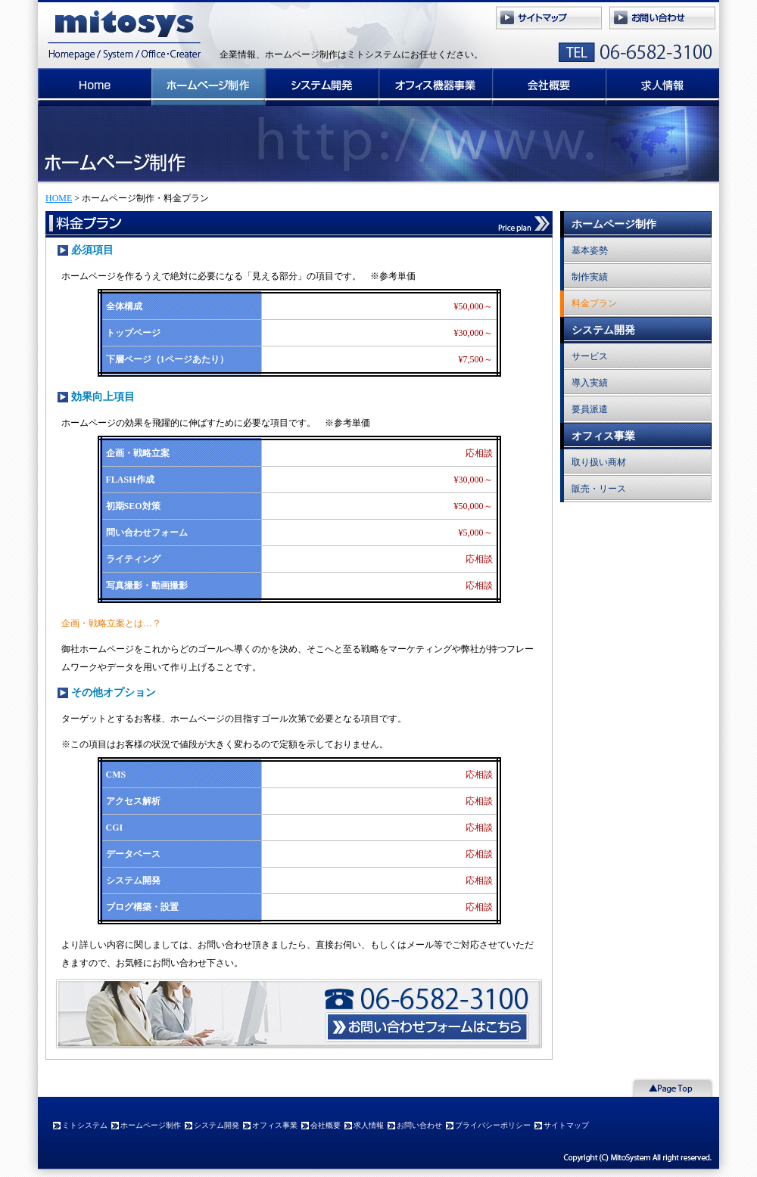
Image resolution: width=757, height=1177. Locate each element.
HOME (58, 198)
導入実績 (590, 382)
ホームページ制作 (208, 87)
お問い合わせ (419, 1125)
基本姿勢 (590, 250)
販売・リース (599, 488)
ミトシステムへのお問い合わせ (662, 19)
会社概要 (549, 87)
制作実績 (590, 277)
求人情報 (662, 87)
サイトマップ (549, 19)
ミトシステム (121, 34)
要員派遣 (590, 409)
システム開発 (321, 87)
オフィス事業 (435, 87)
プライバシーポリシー (493, 1125)
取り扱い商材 (599, 462)
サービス (590, 356)
